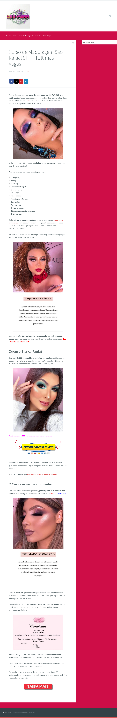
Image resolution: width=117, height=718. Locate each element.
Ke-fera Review (7, 713)
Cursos (26, 71)
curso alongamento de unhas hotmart (42, 474)
